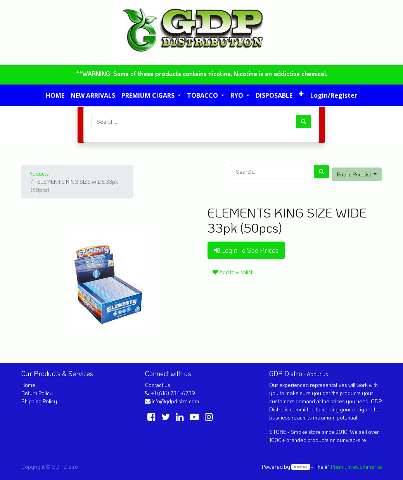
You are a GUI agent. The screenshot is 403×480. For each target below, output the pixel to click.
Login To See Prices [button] (246, 250)
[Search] (303, 121)
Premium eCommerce (356, 466)
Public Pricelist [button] (354, 174)
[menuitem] (55, 95)
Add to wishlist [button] (233, 272)
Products (38, 173)
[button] (301, 94)
